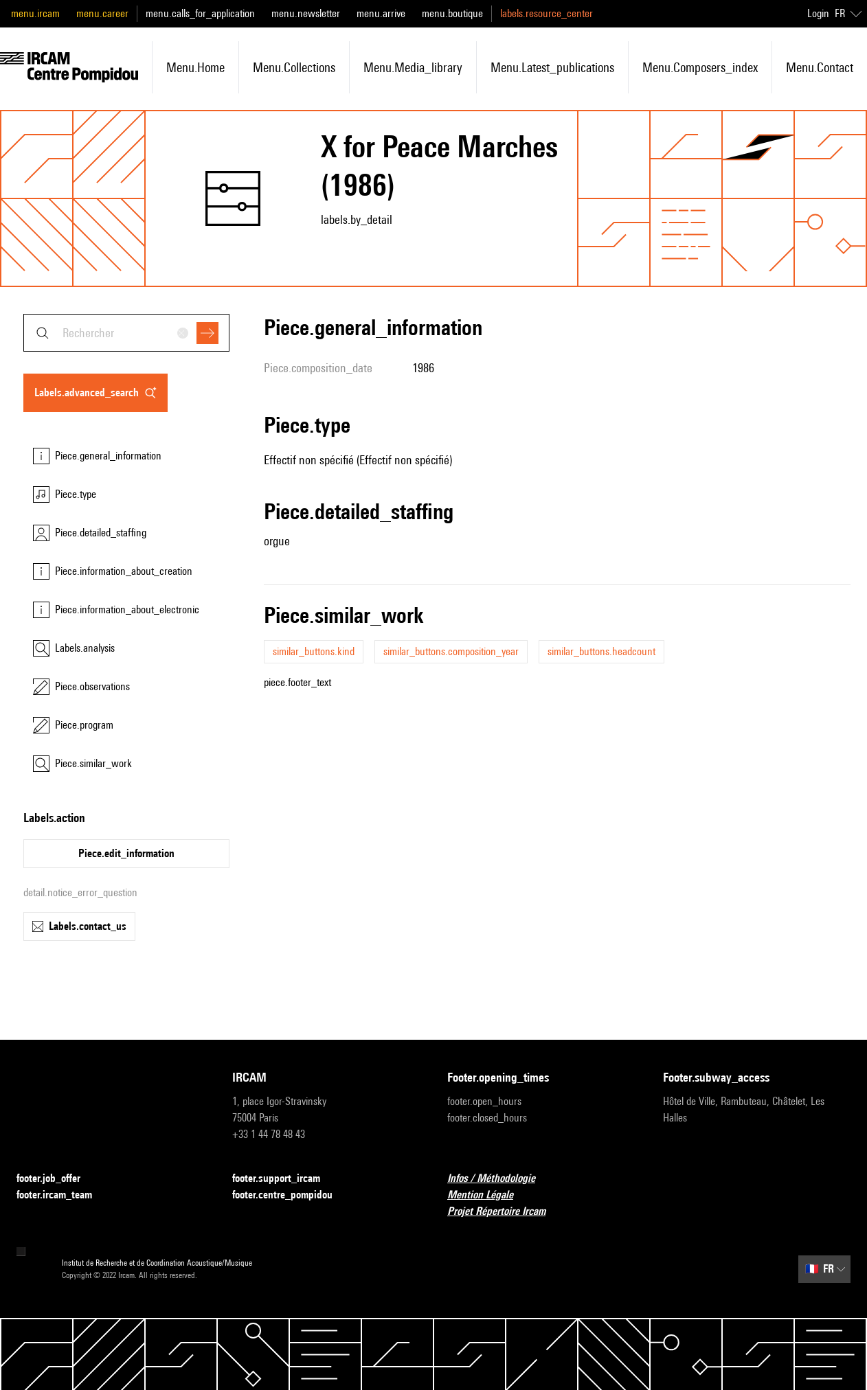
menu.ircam (35, 13)
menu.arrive (381, 13)
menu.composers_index (700, 67)
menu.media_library (412, 67)
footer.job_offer (56, 1179)
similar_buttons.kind (313, 651)
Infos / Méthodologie (499, 1179)
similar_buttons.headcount (601, 651)
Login (818, 13)
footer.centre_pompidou (290, 1195)
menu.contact (819, 67)
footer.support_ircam (284, 1179)
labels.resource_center (546, 13)
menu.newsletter (305, 13)
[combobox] (126, 333)
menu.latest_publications (552, 67)
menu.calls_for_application (200, 13)
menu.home (195, 67)
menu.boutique (452, 13)
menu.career (102, 13)
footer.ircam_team (62, 1195)
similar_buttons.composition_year (451, 651)
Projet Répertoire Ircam (504, 1212)
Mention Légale (488, 1195)
